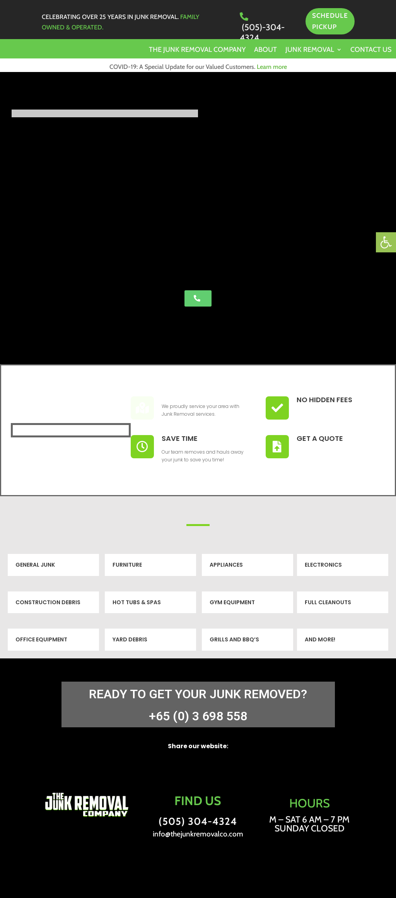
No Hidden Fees (324, 399)
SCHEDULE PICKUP (330, 21)
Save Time (180, 438)
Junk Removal (309, 50)
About (265, 50)
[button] (386, 242)
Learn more (272, 66)
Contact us (370, 50)
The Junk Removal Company (197, 50)
